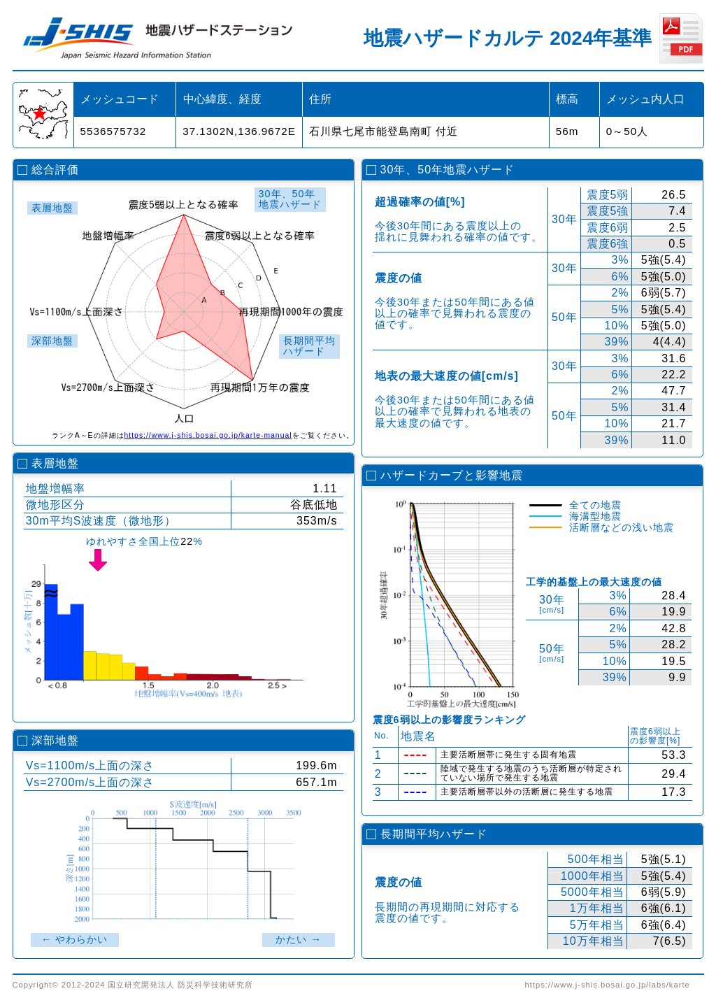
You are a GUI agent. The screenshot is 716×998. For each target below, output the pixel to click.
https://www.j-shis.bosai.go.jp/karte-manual (208, 435)
